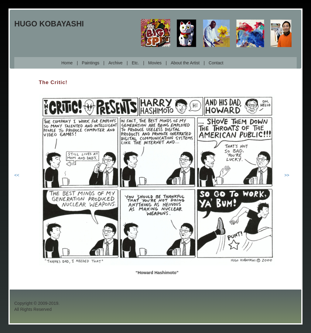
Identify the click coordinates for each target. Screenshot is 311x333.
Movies (155, 62)
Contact (216, 62)
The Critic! (53, 82)
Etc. (135, 62)
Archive (115, 62)
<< (16, 175)
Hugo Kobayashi (49, 23)
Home (67, 62)
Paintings (90, 62)
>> (286, 175)
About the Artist (185, 62)
